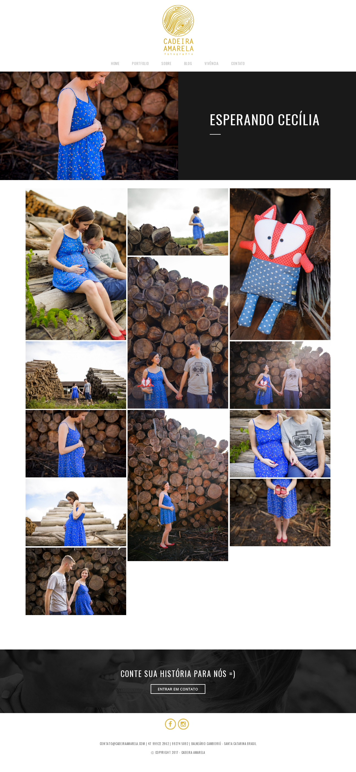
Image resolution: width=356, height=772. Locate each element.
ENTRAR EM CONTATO (178, 689)
